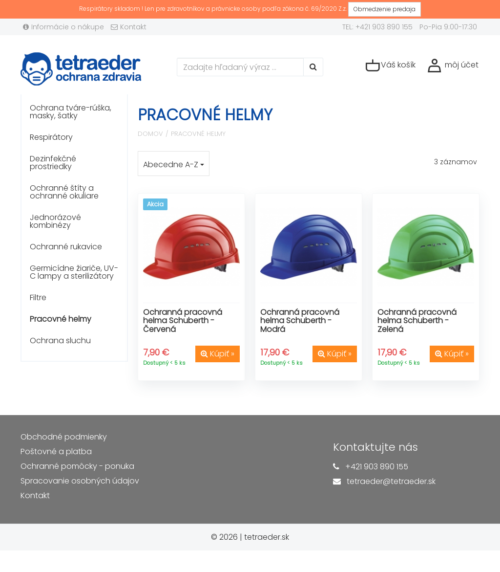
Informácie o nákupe (63, 27)
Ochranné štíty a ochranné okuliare (64, 191)
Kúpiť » (217, 353)
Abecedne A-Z (173, 164)
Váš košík (390, 65)
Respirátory (51, 137)
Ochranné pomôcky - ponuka (77, 466)
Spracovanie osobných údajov (80, 480)
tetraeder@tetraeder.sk (391, 481)
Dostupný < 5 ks (164, 363)
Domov (150, 133)
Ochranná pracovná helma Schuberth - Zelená (417, 321)
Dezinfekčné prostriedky (53, 162)
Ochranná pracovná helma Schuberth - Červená (182, 321)
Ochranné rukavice (66, 246)
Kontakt (128, 27)
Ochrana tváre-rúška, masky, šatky (70, 111)
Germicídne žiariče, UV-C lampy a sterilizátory (74, 272)
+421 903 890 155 (376, 466)
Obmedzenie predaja (385, 9)
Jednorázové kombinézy (55, 221)
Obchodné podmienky (64, 436)
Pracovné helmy (60, 319)
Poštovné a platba (56, 451)
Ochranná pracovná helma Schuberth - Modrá (299, 321)
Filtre (38, 297)
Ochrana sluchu (60, 340)
